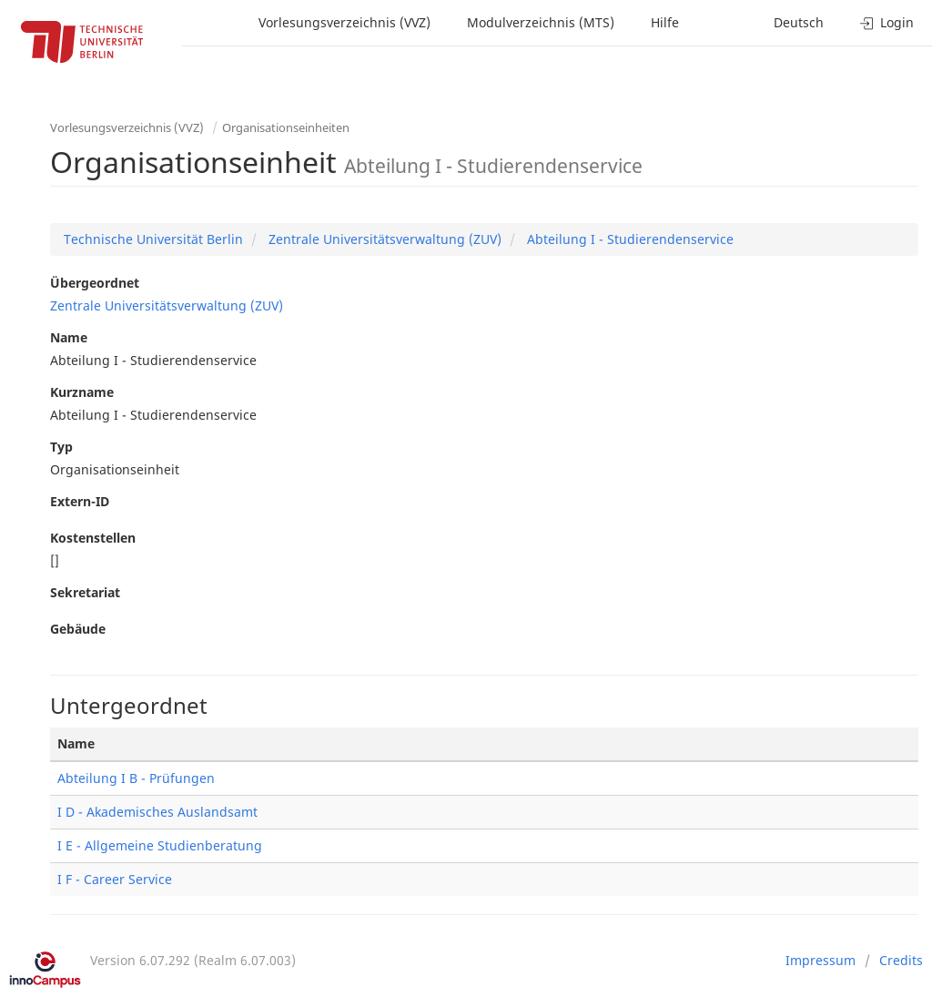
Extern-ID (79, 501)
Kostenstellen (93, 537)
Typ (61, 446)
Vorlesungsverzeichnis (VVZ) (344, 22)
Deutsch (799, 22)
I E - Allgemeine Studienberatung (159, 845)
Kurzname (82, 392)
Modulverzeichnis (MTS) (540, 22)
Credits (901, 960)
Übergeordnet (94, 282)
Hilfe (665, 22)
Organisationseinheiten (286, 127)
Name (68, 337)
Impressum (820, 960)
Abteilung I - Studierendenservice (628, 239)
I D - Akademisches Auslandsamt (157, 811)
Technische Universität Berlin (153, 239)
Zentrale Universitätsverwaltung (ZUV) (383, 239)
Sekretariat (85, 592)
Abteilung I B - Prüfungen (136, 778)
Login (887, 22)
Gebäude (78, 628)
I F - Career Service (114, 879)
